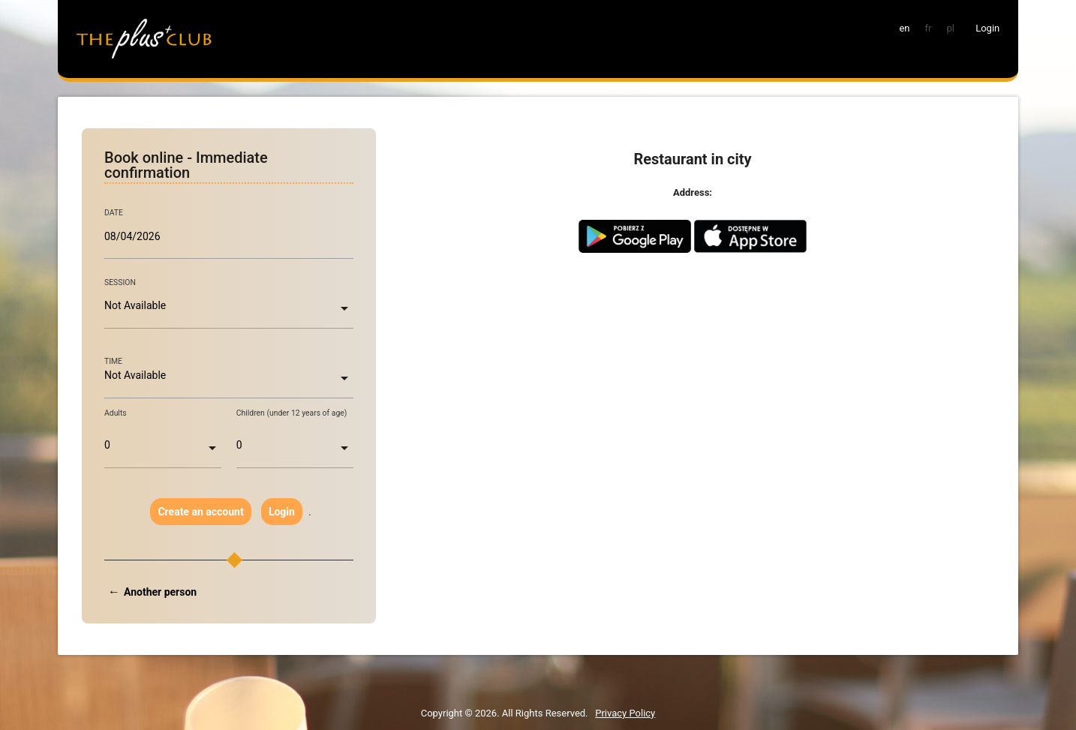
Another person (160, 592)
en (904, 28)
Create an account (200, 512)
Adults (115, 413)
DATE (113, 213)
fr (928, 28)
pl (950, 28)
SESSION (120, 282)
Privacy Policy (625, 713)
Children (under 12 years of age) (291, 413)
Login (282, 512)
